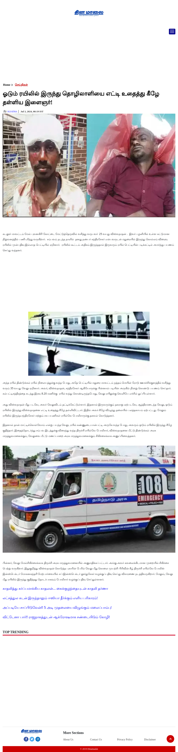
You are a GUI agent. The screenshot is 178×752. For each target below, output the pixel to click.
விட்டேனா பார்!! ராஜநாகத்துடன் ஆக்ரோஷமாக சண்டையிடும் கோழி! (56, 617)
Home (6, 84)
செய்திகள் (21, 84)
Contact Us (96, 739)
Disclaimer (150, 739)
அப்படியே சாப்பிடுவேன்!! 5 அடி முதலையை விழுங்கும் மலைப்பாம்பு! (57, 607)
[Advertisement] (89, 54)
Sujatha (12, 111)
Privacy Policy (125, 739)
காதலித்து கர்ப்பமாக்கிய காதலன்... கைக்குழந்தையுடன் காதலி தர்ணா (55, 588)
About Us (68, 739)
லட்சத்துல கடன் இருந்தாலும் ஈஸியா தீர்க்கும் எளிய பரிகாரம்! (50, 598)
